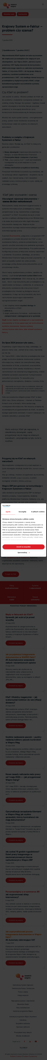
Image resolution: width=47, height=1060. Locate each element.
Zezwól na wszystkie (23, 547)
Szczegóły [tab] (22, 512)
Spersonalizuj (24, 552)
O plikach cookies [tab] (38, 512)
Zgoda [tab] (8, 512)
